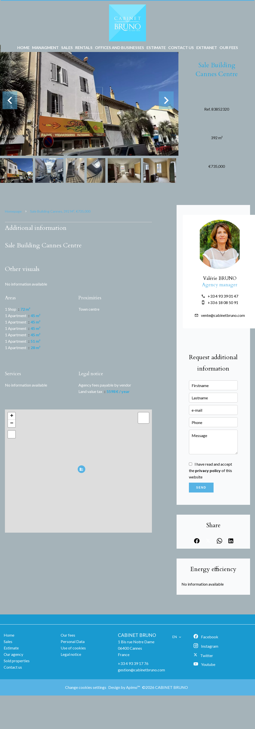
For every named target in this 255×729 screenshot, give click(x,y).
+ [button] (11, 416)
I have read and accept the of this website (210, 470)
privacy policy (208, 470)
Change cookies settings (85, 687)
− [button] (11, 423)
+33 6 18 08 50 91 (223, 302)
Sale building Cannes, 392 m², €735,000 (60, 211)
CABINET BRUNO (137, 635)
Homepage (13, 211)
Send (201, 487)
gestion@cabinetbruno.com (141, 669)
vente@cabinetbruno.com (223, 315)
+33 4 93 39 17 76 (133, 663)
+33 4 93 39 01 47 (223, 296)
